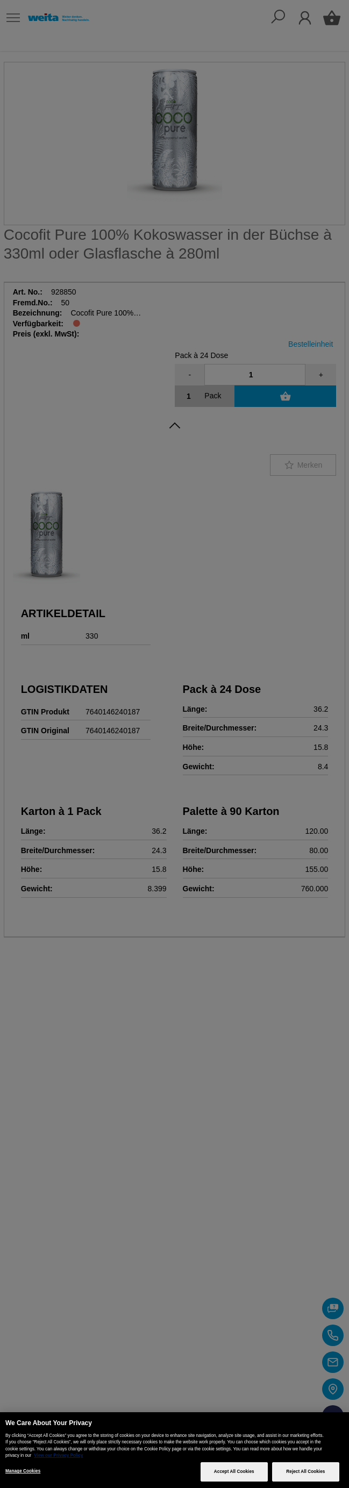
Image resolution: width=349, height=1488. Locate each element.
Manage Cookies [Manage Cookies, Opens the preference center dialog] (22, 1471)
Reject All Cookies (305, 1471)
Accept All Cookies (234, 1471)
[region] (174, 1450)
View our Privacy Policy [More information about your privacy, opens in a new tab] (58, 1455)
